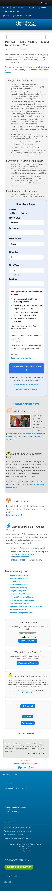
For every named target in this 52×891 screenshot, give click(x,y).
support (28, 838)
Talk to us (9, 822)
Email (5, 882)
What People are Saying (26, 389)
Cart (28, 16)
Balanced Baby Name (28, 693)
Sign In (6, 16)
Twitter (27, 716)
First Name (14, 217)
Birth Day (13, 252)
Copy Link (27, 706)
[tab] (26, 775)
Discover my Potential (27, 663)
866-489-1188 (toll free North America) (18, 828)
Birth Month (15, 238)
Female (23, 213)
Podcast (13, 882)
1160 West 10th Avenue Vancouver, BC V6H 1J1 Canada (16, 810)
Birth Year (14, 265)
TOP (31, 768)
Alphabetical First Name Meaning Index (26, 606)
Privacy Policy (15, 788)
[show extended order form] (26, 384)
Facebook (27, 723)
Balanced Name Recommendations (22, 555)
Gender (12, 209)
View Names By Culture (19, 603)
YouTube (9, 882)
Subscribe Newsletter (19, 867)
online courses (18, 559)
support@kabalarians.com (14, 835)
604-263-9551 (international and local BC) (19, 831)
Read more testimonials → (22, 358)
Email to (13, 279)
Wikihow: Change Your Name (22, 612)
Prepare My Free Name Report (26, 368)
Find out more (14, 515)
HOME (22, 768)
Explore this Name (27, 641)
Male (13, 213)
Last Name (14, 228)
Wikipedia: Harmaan (18, 609)
